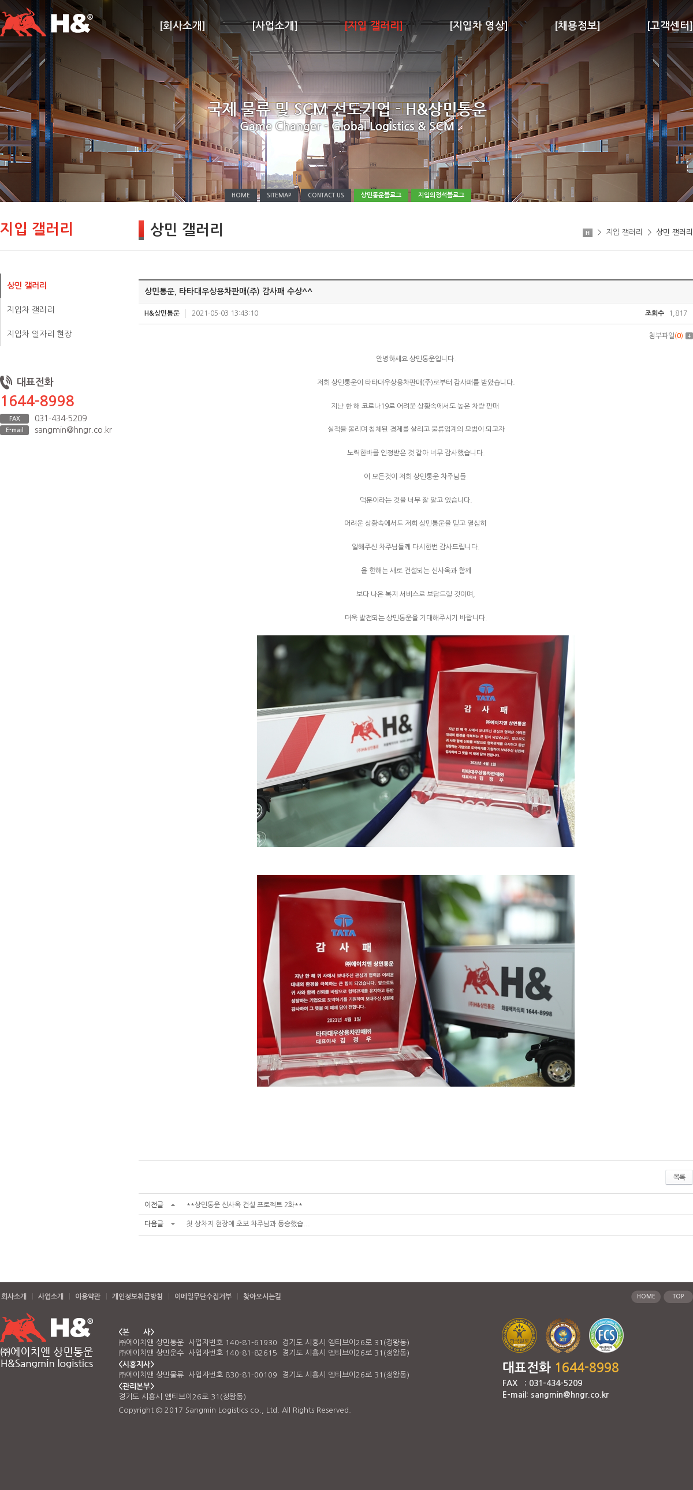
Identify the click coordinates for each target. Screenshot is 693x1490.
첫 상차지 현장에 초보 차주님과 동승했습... (248, 1224)
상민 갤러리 (27, 286)
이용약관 (87, 1296)
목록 (679, 1177)
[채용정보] (577, 26)
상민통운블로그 (381, 195)
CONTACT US (326, 195)
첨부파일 (671, 335)
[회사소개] (182, 26)
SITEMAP (279, 195)
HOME (241, 195)
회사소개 (14, 1296)
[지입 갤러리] (373, 26)
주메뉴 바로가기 (0, 0)
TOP (678, 1296)
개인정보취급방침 (137, 1296)
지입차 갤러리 (30, 310)
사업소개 (51, 1296)
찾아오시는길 (262, 1296)
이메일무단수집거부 (203, 1296)
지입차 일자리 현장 (39, 334)
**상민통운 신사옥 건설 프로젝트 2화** (245, 1204)
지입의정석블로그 (441, 195)
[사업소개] (275, 26)
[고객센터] (670, 26)
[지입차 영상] (478, 26)
